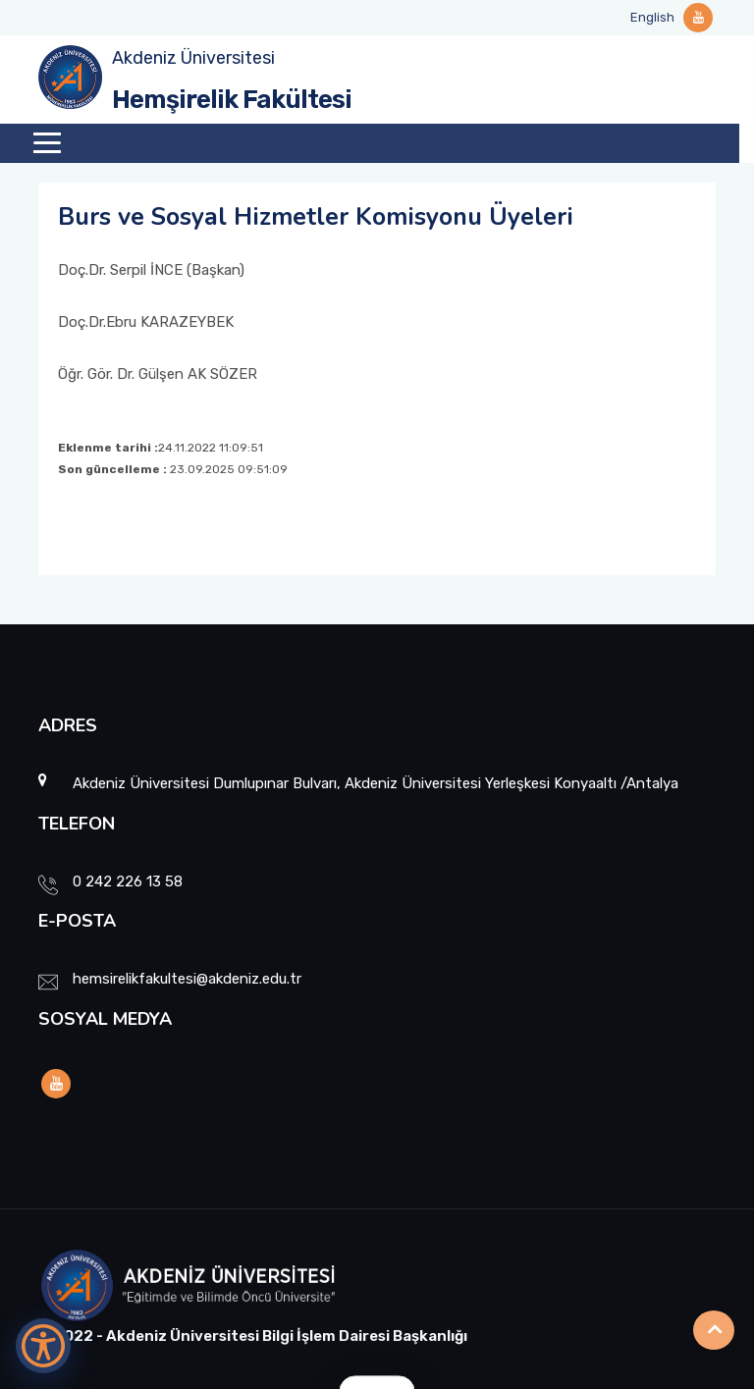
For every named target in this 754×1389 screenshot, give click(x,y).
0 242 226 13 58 (128, 881)
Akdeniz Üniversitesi (193, 58)
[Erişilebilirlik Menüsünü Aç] (43, 1345)
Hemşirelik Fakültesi (231, 99)
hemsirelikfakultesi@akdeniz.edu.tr (187, 979)
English (652, 17)
